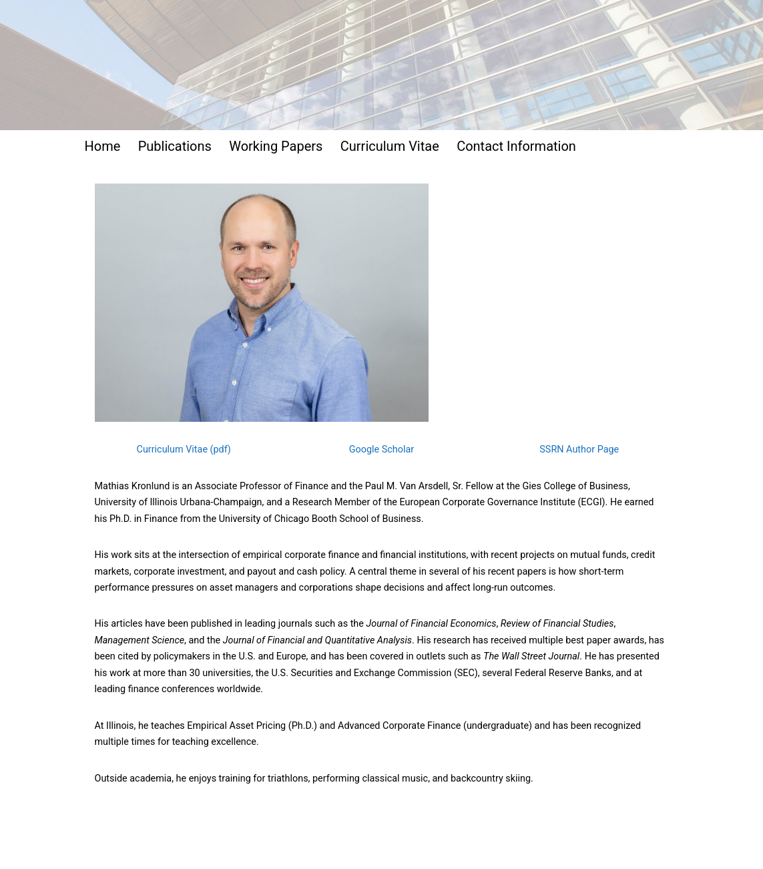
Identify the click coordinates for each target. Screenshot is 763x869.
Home (103, 146)
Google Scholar (381, 449)
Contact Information (516, 146)
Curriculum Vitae (389, 146)
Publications (175, 146)
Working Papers (275, 146)
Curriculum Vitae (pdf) (184, 449)
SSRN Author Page (579, 449)
